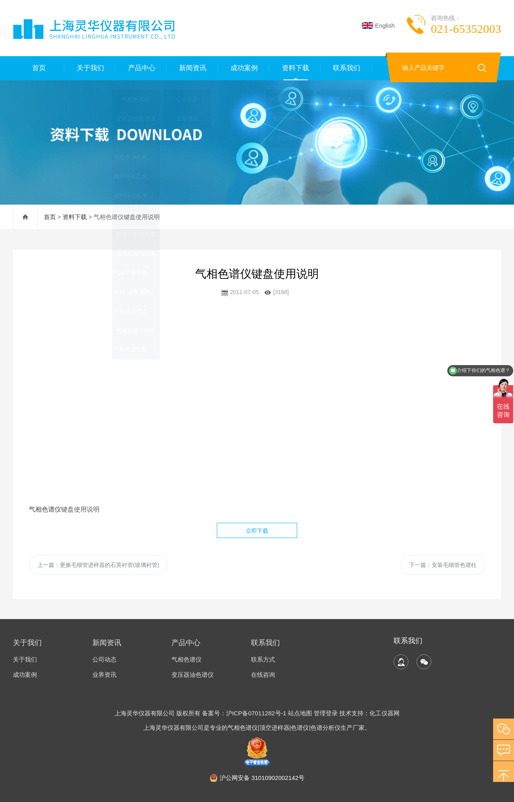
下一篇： (443, 565)
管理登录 (326, 713)
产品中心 (141, 68)
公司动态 (104, 659)
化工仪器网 (384, 713)
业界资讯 (104, 674)
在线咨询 (263, 674)
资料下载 (294, 68)
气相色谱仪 (45, 509)
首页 (38, 68)
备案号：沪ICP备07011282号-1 (245, 713)
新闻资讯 (192, 68)
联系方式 (263, 659)
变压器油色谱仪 (192, 674)
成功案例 (243, 68)
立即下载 (257, 531)
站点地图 (300, 713)
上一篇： (98, 565)
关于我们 (90, 68)
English (378, 25)
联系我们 (346, 68)
